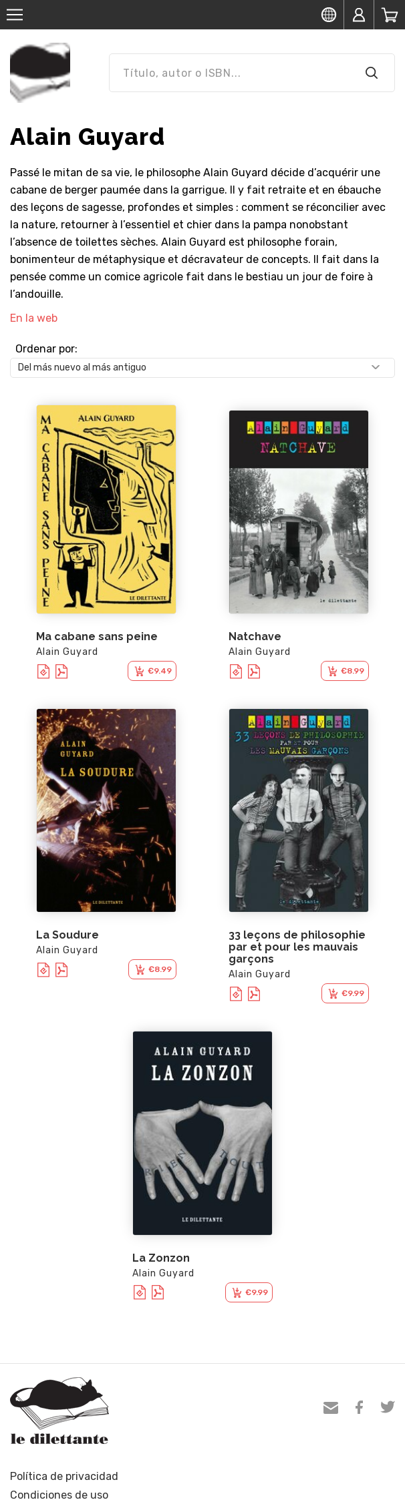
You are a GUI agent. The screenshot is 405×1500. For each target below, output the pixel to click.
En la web (33, 318)
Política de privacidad (64, 1476)
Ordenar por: (46, 348)
